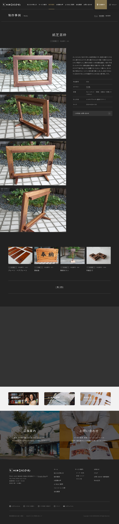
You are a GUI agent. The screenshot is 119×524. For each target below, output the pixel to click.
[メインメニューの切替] (113, 4)
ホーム (96, 15)
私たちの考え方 (32, 4)
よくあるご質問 (69, 4)
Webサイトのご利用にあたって (34, 516)
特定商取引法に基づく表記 (16, 516)
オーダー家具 (80, 473)
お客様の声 (59, 4)
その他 (88, 87)
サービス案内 (43, 4)
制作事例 (51, 4)
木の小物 (79, 479)
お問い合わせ (88, 4)
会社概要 (79, 4)
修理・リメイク (80, 476)
